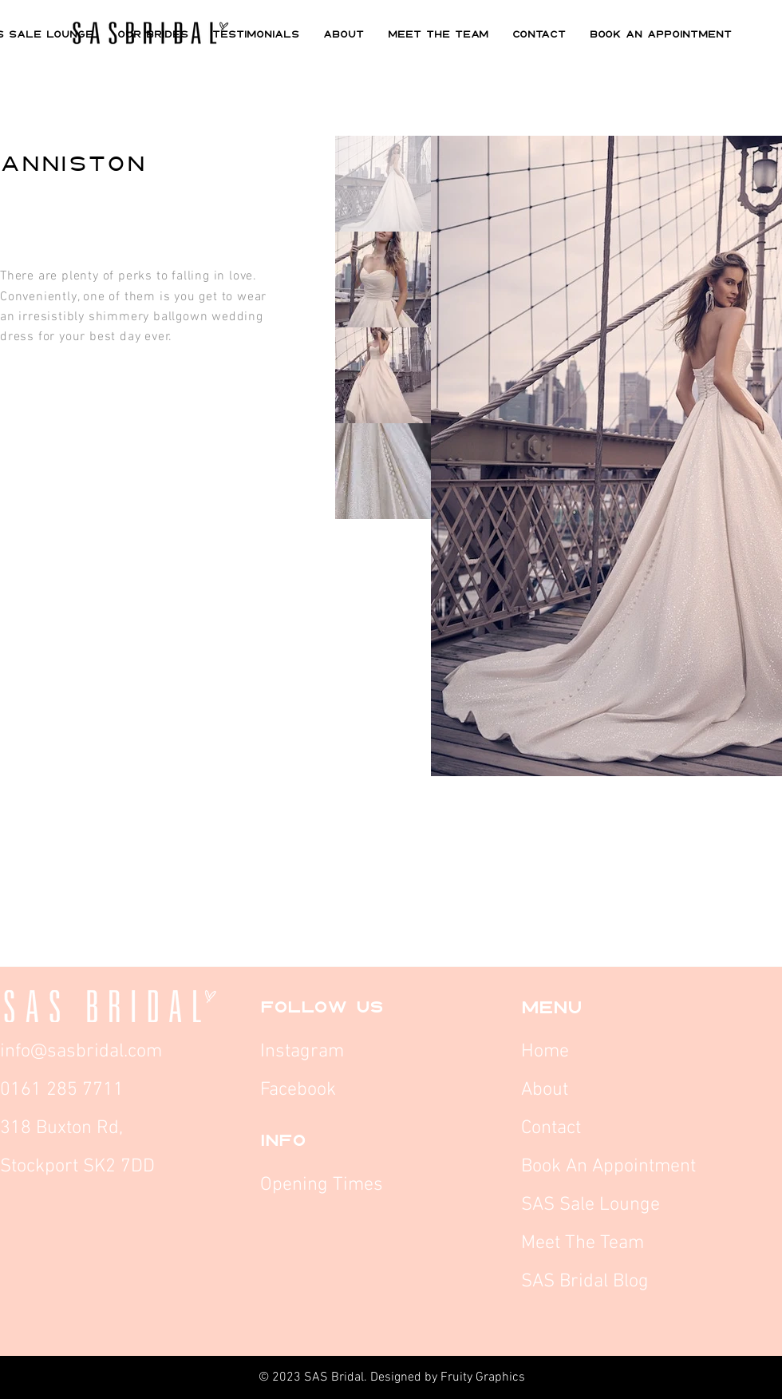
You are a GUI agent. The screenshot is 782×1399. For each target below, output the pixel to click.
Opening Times (321, 1185)
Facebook (300, 1090)
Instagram (304, 1051)
